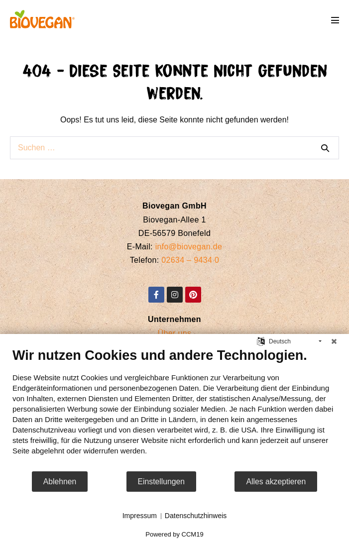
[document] (174, 409)
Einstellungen (161, 481)
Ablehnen (60, 481)
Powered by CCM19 (174, 534)
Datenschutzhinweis (196, 516)
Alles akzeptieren (276, 481)
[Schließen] (334, 341)
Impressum (139, 516)
